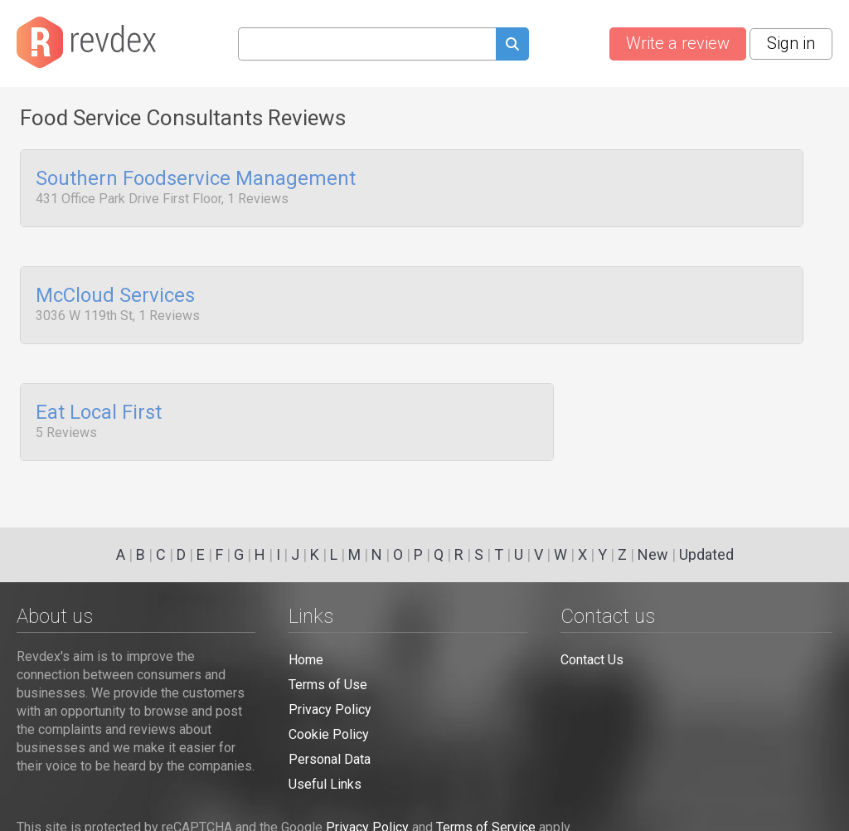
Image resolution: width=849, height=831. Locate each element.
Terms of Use (328, 684)
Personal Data (330, 759)
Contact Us (591, 660)
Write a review (678, 43)
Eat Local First (99, 405)
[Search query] (367, 44)
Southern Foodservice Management (196, 179)
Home (306, 660)
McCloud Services (115, 292)
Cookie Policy (329, 734)
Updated (706, 554)
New (653, 554)
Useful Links (325, 784)
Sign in (791, 43)
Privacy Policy (330, 709)
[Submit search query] (512, 46)
